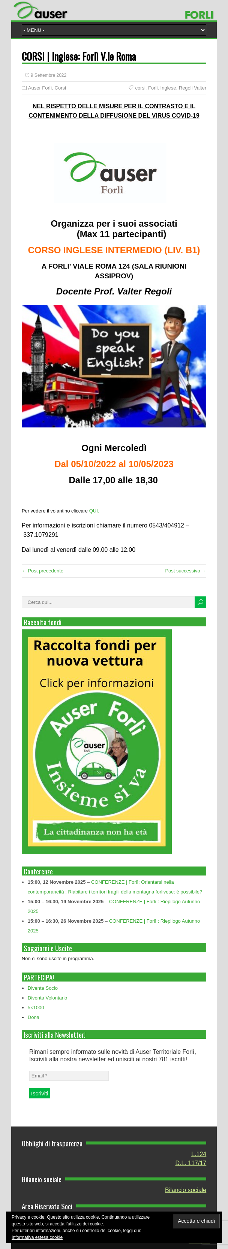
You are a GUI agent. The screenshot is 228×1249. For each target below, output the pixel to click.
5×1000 (36, 1007)
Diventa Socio (43, 988)
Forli (153, 88)
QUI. (94, 511)
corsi (140, 88)
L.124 (198, 1154)
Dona (33, 1017)
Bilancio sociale (185, 1190)
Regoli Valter (192, 88)
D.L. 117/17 (191, 1163)
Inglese (168, 88)
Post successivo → (185, 571)
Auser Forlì (40, 88)
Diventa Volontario (48, 998)
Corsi (60, 88)
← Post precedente (42, 571)
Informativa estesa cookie (37, 1237)
